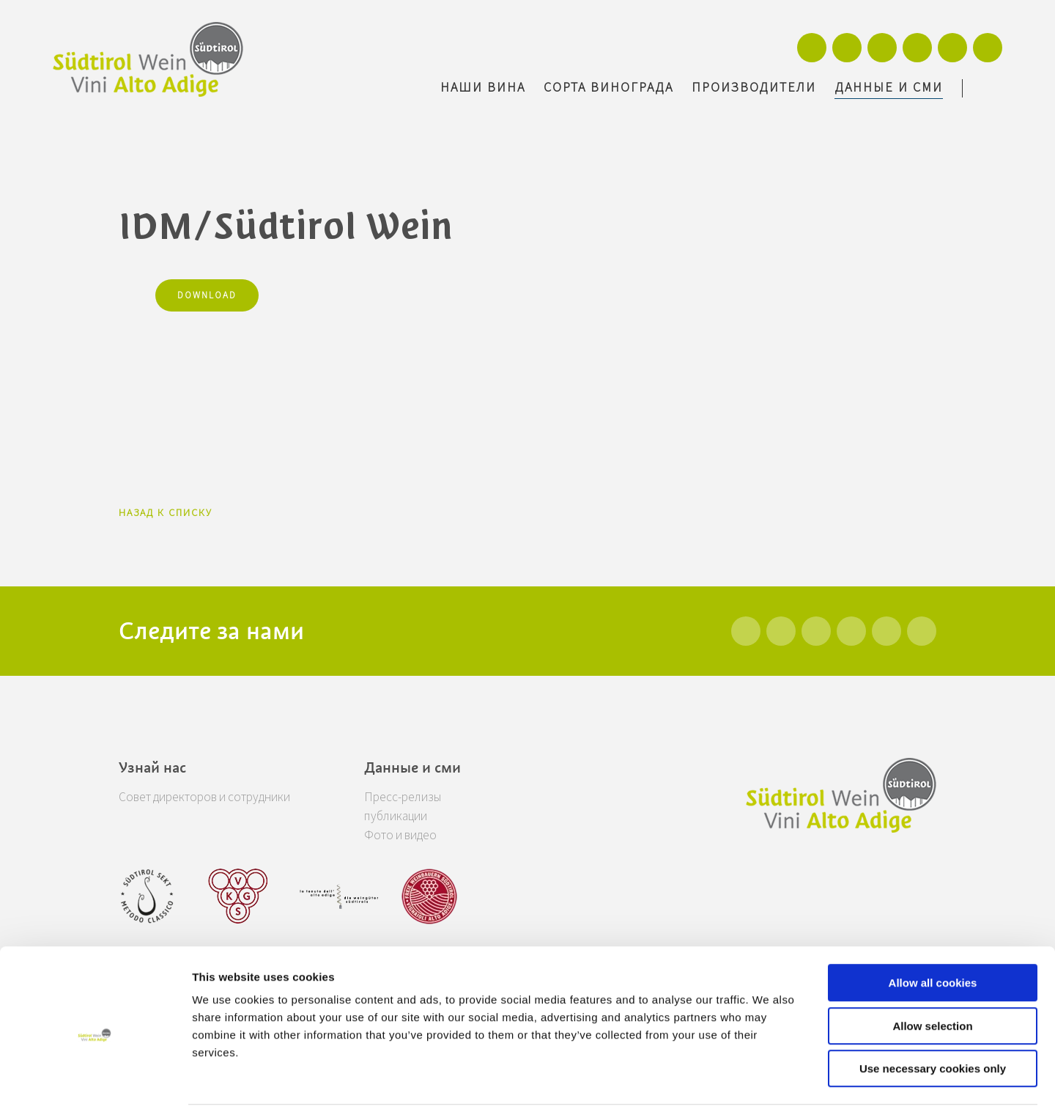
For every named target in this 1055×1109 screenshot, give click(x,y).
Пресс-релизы (421, 797)
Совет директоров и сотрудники (212, 797)
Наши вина (482, 87)
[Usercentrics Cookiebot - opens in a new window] (95, 1080)
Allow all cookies (933, 930)
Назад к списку (165, 513)
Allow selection (932, 973)
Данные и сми (888, 87)
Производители (754, 87)
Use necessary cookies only (932, 1015)
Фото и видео (419, 835)
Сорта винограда (608, 87)
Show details (769, 1080)
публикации (417, 816)
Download (207, 295)
